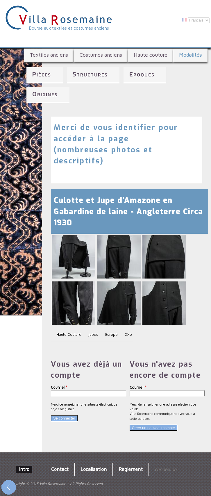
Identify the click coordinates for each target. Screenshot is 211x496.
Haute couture (150, 55)
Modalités (190, 55)
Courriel (59, 387)
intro (24, 469)
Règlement (131, 469)
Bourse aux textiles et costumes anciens (69, 28)
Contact (60, 469)
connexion (165, 469)
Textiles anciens (49, 55)
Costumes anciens (101, 55)
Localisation (94, 469)
